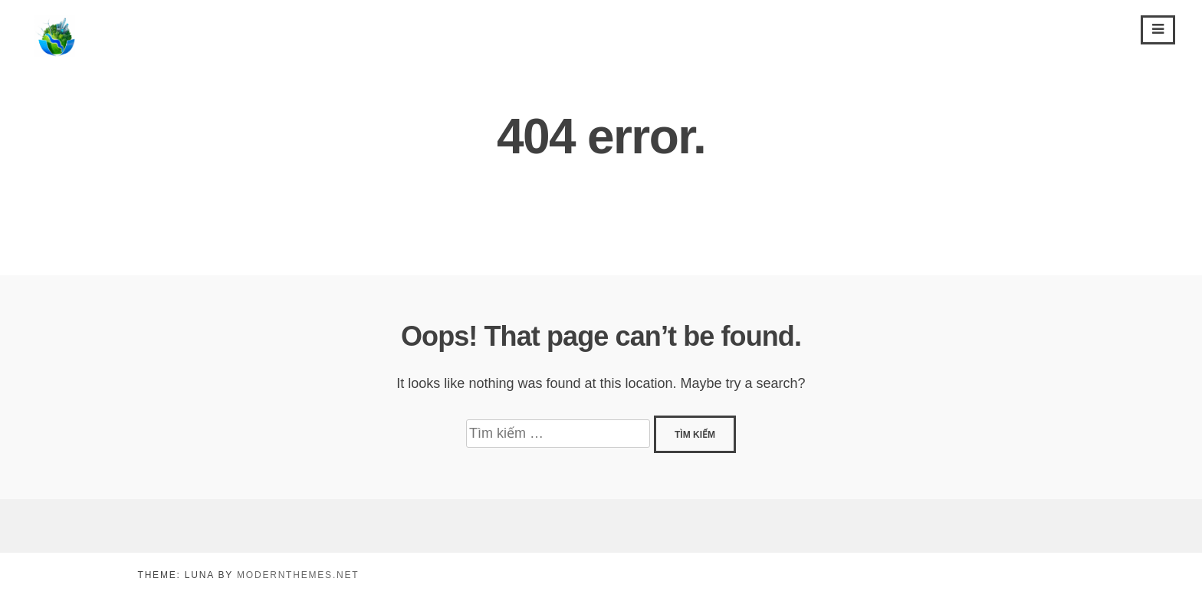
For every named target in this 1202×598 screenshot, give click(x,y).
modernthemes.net (298, 575)
